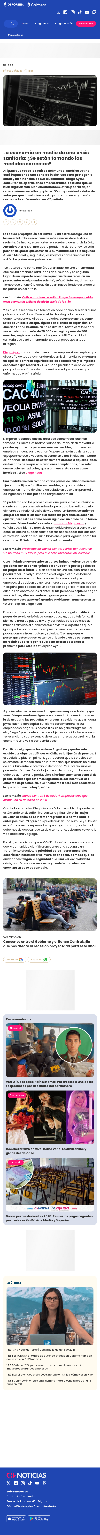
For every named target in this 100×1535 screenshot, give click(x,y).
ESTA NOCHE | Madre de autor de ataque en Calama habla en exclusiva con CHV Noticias (49, 1357)
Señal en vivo (86, 23)
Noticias (8, 64)
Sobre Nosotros (17, 1491)
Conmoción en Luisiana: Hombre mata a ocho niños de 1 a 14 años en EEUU (49, 1382)
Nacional (15, 1028)
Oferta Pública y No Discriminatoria (31, 1506)
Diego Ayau (11, 352)
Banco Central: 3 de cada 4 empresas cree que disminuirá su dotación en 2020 (45, 798)
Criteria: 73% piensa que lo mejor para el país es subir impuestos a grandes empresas (44, 1366)
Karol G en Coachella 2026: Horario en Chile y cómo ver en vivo (50, 1374)
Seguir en (15, 959)
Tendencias (17, 1095)
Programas (42, 23)
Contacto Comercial (21, 1496)
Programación (64, 23)
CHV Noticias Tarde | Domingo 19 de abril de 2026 (41, 1349)
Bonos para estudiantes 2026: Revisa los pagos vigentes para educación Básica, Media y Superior (49, 1218)
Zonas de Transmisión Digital (27, 1501)
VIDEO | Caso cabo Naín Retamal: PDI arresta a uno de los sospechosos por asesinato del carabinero (49, 1084)
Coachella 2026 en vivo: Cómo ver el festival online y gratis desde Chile (46, 1151)
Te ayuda (15, 1162)
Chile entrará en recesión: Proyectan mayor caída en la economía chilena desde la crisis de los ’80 (48, 299)
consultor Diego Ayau (69, 523)
